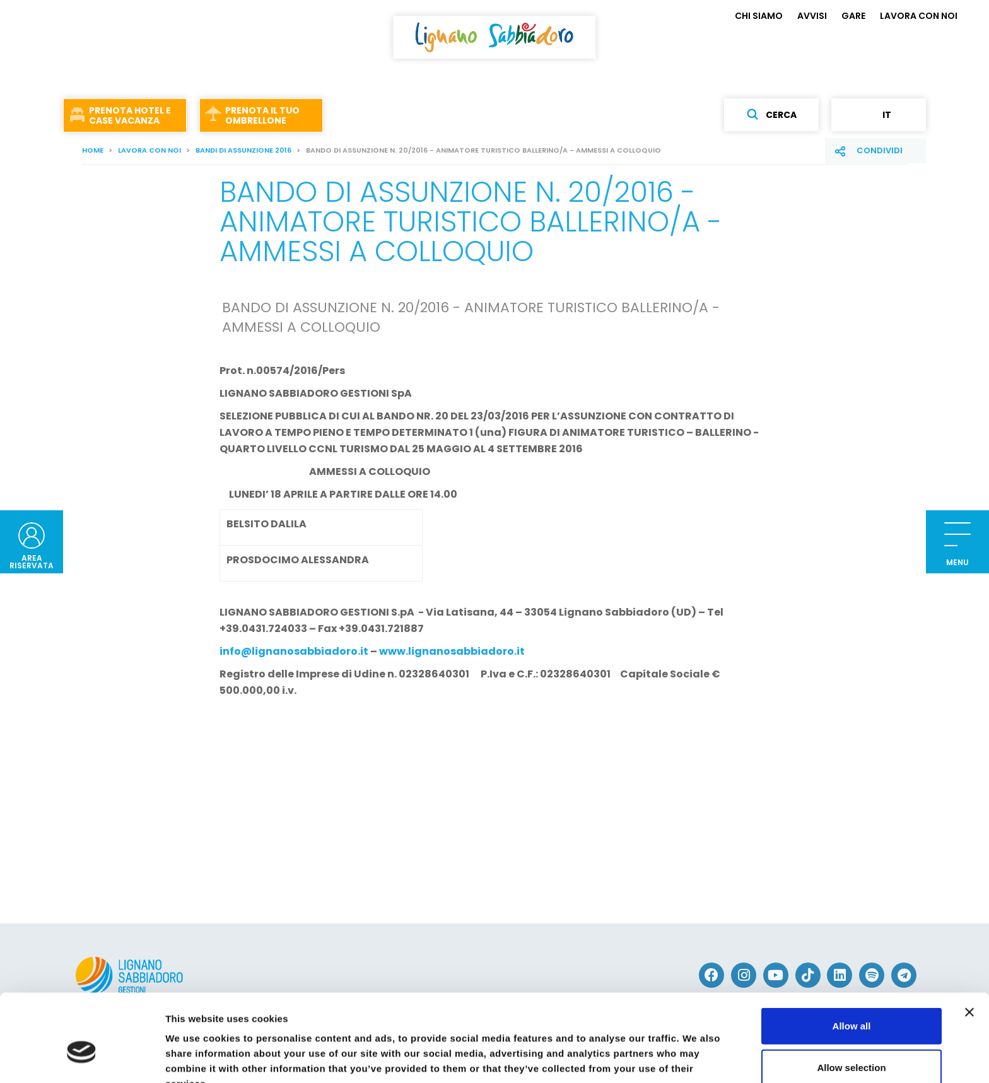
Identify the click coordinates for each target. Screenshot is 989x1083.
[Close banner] (969, 945)
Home (92, 150)
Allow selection (851, 1000)
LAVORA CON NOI (918, 15)
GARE (853, 15)
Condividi (880, 150)
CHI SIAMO (759, 15)
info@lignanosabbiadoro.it (293, 651)
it (878, 114)
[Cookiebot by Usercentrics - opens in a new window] (81, 1058)
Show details (662, 1058)
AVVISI (812, 15)
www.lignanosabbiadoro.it (452, 651)
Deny (851, 1041)
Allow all (852, 959)
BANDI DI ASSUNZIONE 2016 (243, 150)
